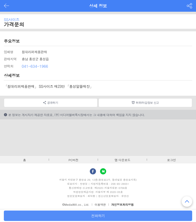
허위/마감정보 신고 (147, 102)
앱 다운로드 (122, 160)
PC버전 (74, 160)
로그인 (171, 160)
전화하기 (98, 215)
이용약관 (100, 204)
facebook (93, 171)
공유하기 (52, 102)
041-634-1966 (35, 66)
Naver (103, 171)
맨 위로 (187, 201)
